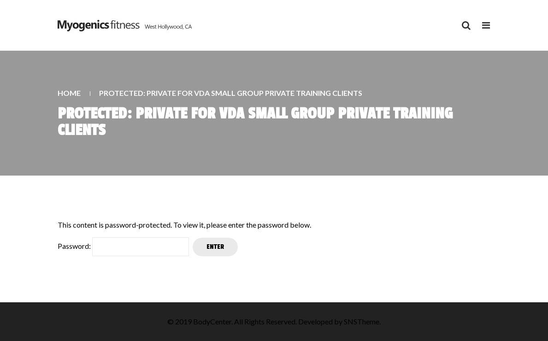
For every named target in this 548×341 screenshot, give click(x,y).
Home (69, 92)
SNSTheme (361, 321)
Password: (123, 246)
